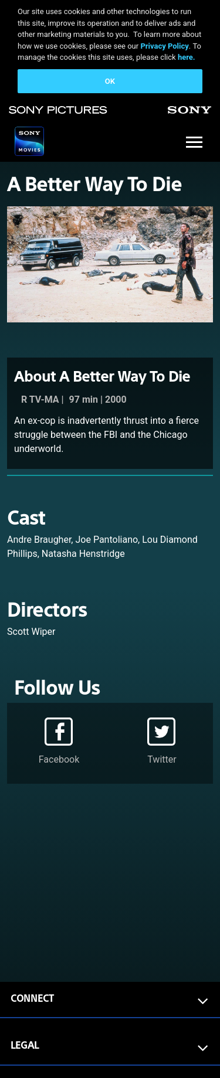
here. (186, 57)
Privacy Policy (164, 46)
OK (110, 81)
